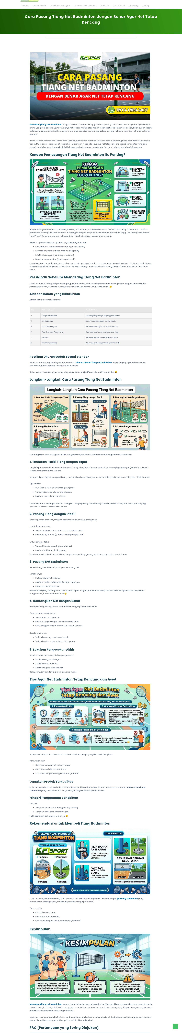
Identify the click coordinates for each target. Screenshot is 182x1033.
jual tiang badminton (127, 898)
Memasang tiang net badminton (45, 124)
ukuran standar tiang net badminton (94, 362)
